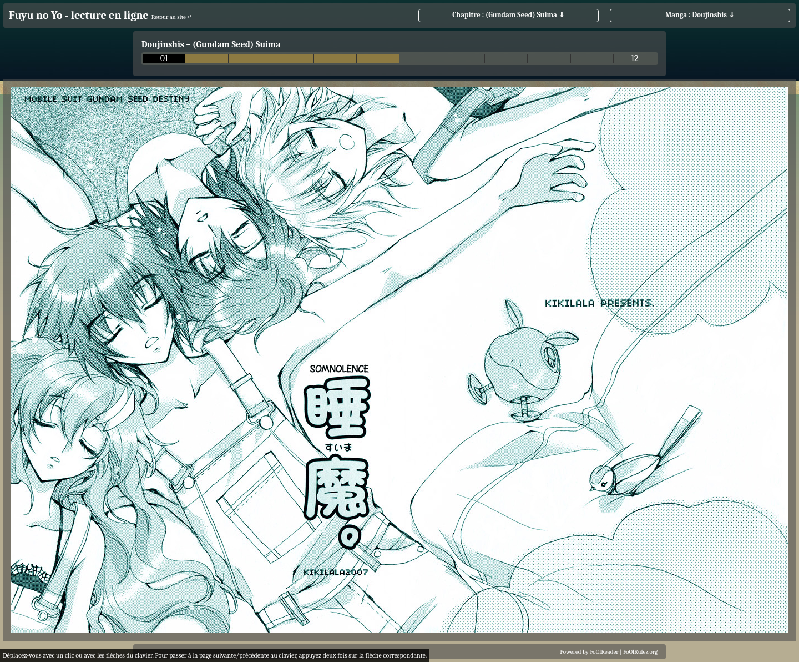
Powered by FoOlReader (589, 651)
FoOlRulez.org (640, 651)
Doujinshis (162, 44)
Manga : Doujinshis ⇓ (700, 15)
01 (164, 58)
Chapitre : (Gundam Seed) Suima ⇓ (508, 15)
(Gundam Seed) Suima (237, 44)
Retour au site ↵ (172, 17)
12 (634, 58)
